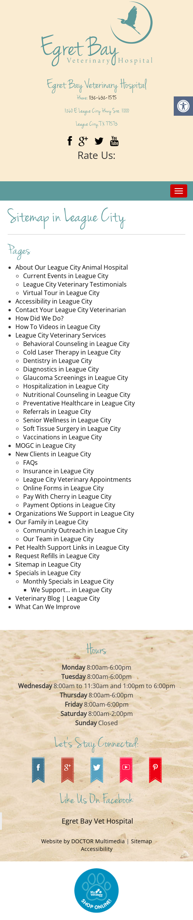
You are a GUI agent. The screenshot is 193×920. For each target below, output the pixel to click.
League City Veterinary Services (60, 335)
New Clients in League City (53, 454)
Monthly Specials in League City (68, 581)
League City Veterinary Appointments (77, 479)
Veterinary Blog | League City (57, 598)
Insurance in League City (58, 471)
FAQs (30, 462)
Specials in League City (48, 573)
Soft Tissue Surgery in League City (72, 428)
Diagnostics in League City (61, 369)
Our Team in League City (58, 539)
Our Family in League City (51, 522)
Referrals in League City (57, 411)
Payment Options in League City (69, 505)
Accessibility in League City (53, 301)
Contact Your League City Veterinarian (70, 310)
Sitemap (141, 841)
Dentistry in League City (57, 360)
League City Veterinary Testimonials (75, 284)
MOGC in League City (45, 445)
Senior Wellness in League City (67, 420)
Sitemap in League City (48, 564)
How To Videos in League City (57, 326)
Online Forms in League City (63, 488)
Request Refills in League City (57, 556)
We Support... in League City (71, 590)
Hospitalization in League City (66, 386)
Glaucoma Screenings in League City (75, 377)
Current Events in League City (65, 276)
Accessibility (96, 848)
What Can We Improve (47, 607)
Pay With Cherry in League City (67, 496)
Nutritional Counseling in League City (76, 394)
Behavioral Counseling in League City (76, 343)
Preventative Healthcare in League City (79, 403)
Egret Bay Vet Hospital (97, 820)
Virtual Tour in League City (61, 293)
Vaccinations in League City (62, 437)
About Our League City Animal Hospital (71, 267)
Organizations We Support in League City (74, 513)
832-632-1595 (103, 97)
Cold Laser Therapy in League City (72, 352)
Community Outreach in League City (75, 530)
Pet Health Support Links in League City (72, 547)
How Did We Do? (39, 318)
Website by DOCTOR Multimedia (83, 841)
